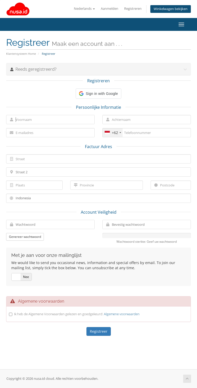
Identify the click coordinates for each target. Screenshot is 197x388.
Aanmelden (109, 8)
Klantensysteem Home (21, 54)
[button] (98, 93)
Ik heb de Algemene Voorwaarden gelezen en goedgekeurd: (77, 314)
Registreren (133, 8)
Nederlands (84, 8)
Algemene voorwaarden (122, 314)
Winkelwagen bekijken (171, 9)
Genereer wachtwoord (25, 236)
